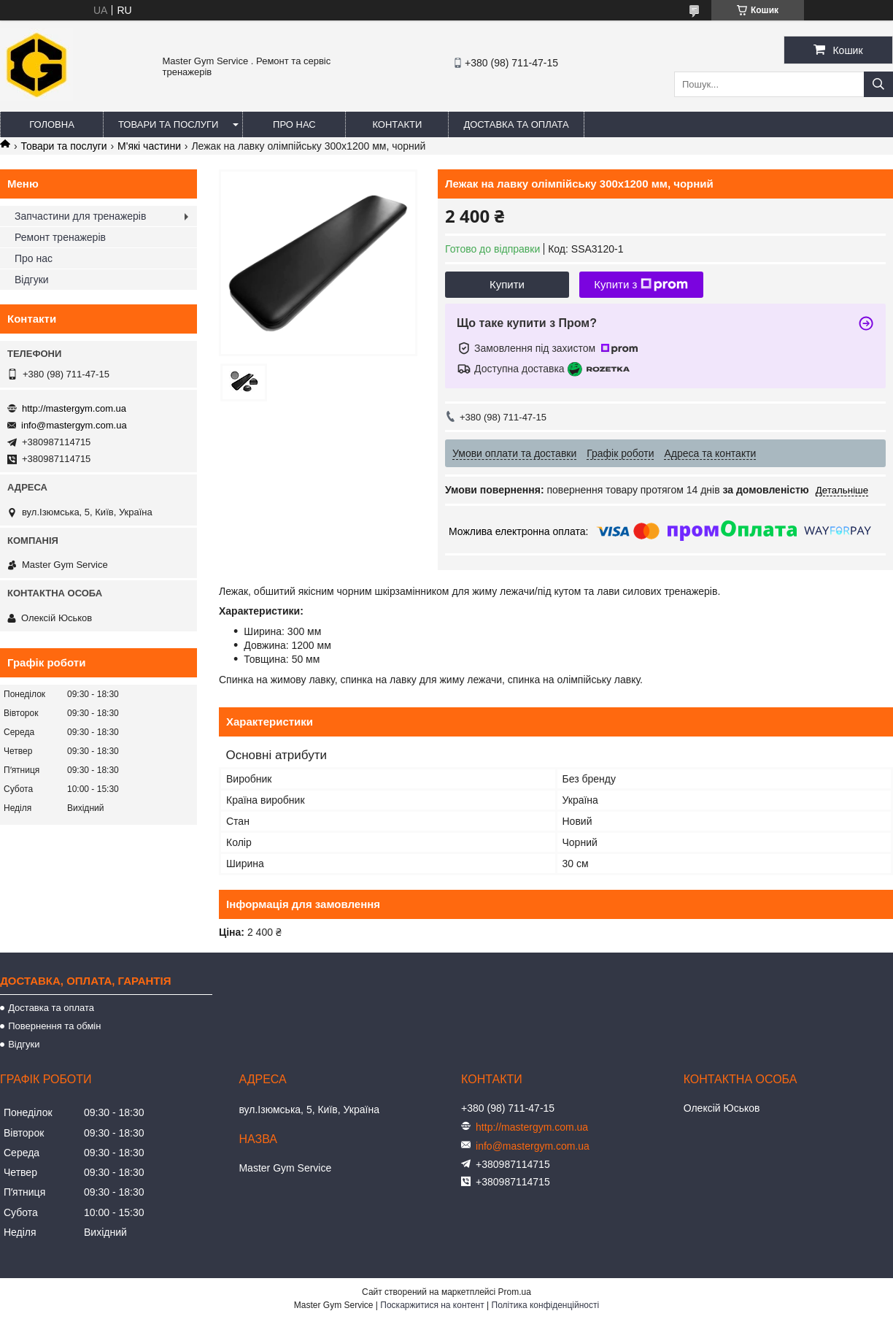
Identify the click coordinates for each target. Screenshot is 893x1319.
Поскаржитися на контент (432, 1305)
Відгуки (32, 279)
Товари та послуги (168, 124)
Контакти (397, 124)
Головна (51, 124)
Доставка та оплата (515, 124)
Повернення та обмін (54, 1025)
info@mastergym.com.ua (74, 425)
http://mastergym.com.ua (74, 408)
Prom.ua (514, 1292)
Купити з (641, 284)
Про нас (294, 124)
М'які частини (149, 146)
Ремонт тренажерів (60, 237)
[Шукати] (878, 84)
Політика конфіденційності (546, 1305)
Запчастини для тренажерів (80, 216)
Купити (507, 284)
